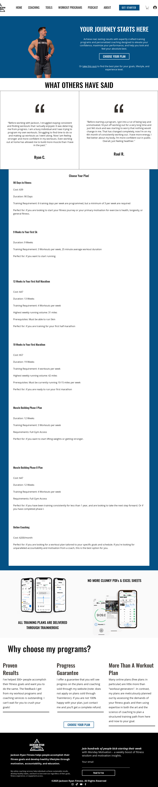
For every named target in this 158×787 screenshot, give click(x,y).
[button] (129, 7)
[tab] (79, 371)
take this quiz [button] (89, 66)
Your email (88, 762)
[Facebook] (85, 784)
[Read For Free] (98, 773)
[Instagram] (72, 784)
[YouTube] (81, 784)
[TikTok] (76, 784)
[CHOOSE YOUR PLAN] (114, 56)
